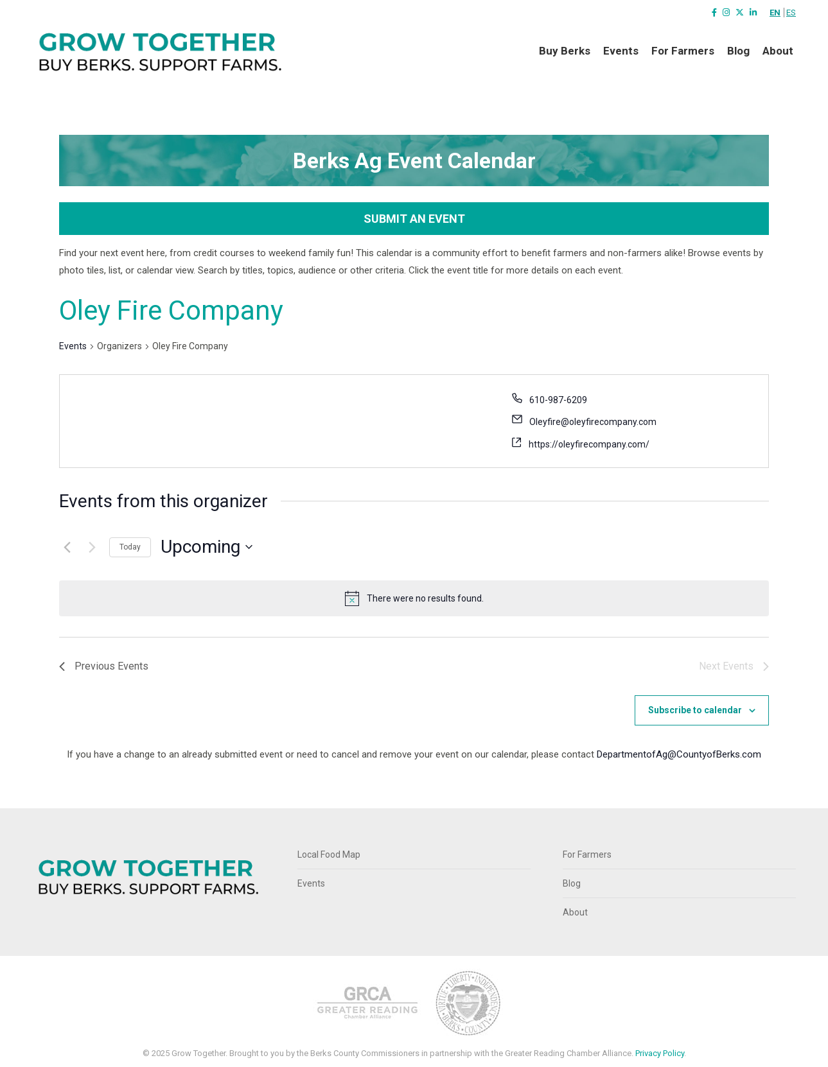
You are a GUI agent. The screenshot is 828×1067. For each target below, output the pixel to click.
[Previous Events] (67, 547)
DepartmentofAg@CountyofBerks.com (679, 754)
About (575, 912)
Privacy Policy (659, 1053)
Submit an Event (414, 218)
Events (73, 346)
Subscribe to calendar (695, 710)
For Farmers (587, 854)
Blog (572, 883)
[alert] (425, 598)
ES (791, 12)
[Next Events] (92, 547)
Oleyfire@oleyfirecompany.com (592, 422)
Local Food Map (328, 854)
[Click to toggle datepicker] (206, 547)
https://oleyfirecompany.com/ (589, 444)
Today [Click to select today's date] (130, 546)
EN (775, 12)
